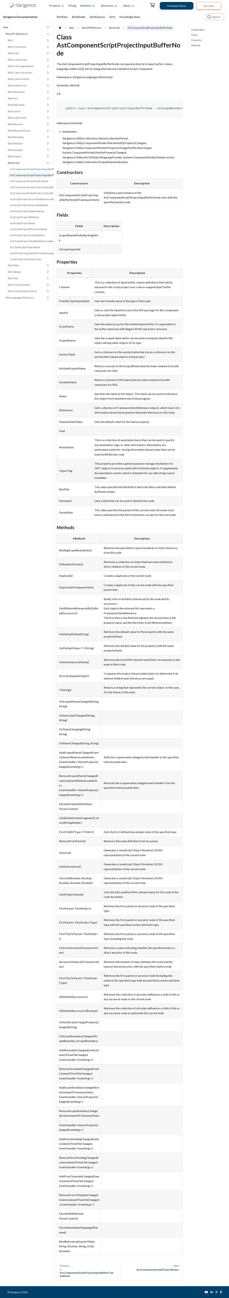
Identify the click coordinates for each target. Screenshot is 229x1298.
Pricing (72, 5)
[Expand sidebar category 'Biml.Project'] (48, 156)
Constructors (197, 29)
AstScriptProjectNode (22, 223)
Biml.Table (13, 265)
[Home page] (60, 28)
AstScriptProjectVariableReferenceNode (31, 241)
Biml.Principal (15, 149)
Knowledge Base (129, 16)
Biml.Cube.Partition (18, 78)
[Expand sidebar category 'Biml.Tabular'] (48, 272)
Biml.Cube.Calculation (20, 72)
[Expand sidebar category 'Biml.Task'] (48, 278)
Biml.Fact (13, 98)
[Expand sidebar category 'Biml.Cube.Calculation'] (48, 72)
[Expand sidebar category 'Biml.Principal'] (48, 150)
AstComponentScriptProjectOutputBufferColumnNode (31, 187)
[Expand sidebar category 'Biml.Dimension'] (48, 92)
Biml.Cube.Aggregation (21, 66)
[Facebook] (221, 1292)
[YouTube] (206, 1292)
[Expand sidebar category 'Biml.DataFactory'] (48, 85)
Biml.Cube (13, 53)
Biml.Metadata (16, 137)
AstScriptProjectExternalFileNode (29, 205)
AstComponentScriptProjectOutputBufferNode (31, 193)
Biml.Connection (17, 46)
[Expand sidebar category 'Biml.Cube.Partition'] (48, 79)
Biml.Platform (15, 143)
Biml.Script (14, 162)
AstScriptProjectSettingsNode (27, 235)
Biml (112, 16)
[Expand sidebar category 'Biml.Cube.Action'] (48, 60)
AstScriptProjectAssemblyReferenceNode (31, 199)
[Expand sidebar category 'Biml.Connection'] (48, 47)
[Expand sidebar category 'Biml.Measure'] (48, 124)
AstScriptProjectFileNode (24, 217)
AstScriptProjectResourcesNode (28, 229)
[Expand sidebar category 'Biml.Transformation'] (48, 285)
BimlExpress (97, 16)
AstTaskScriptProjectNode (25, 247)
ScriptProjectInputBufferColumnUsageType (31, 253)
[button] (55, 5)
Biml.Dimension (16, 91)
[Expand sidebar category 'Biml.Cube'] (48, 53)
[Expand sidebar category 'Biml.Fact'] (48, 98)
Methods (195, 45)
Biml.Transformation (19, 284)
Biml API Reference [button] (17, 33)
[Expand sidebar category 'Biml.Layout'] (48, 111)
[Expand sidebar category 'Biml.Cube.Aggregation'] (48, 66)
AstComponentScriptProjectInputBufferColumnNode (31, 169)
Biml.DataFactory (17, 85)
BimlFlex (62, 16)
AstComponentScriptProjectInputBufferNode (31, 175)
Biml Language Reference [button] (20, 297)
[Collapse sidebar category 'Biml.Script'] (48, 163)
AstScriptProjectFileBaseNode (27, 211)
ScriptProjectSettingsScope (25, 259)
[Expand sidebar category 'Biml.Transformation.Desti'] (48, 291)
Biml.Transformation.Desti (22, 291)
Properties (196, 40)
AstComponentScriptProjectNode (29, 181)
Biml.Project (14, 156)
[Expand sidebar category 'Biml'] (48, 40)
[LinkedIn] (211, 1292)
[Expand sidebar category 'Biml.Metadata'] (48, 137)
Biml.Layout (14, 111)
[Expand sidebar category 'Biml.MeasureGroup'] (48, 130)
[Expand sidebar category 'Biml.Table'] (48, 265)
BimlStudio (78, 16)
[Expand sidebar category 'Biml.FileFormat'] (48, 105)
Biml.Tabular (14, 271)
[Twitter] (216, 1292)
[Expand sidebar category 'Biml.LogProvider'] (48, 118)
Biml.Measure (15, 124)
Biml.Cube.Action (17, 59)
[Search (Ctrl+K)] (215, 17)
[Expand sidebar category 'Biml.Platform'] (48, 143)
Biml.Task (13, 278)
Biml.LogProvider (17, 117)
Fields (194, 35)
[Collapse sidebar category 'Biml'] (48, 27)
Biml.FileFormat (16, 104)
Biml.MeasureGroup (19, 130)
